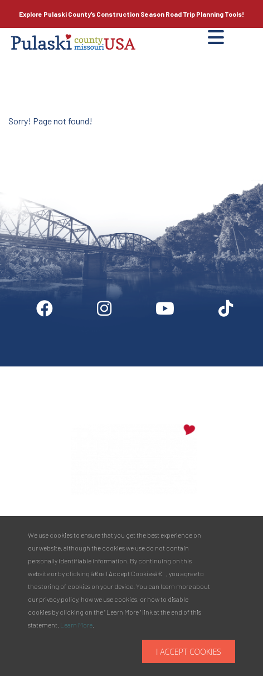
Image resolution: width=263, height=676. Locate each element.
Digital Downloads (53, 371)
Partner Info (121, 371)
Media (170, 371)
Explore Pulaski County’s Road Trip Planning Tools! (131, 14)
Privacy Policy (222, 371)
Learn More (76, 625)
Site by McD (20, 136)
